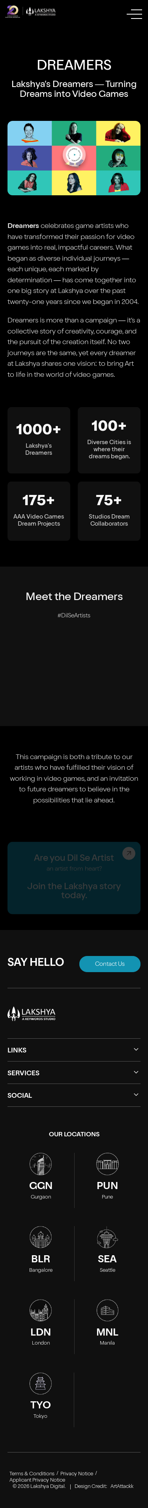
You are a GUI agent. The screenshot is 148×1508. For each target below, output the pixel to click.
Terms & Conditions (31, 1474)
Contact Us (110, 964)
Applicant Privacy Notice (37, 1480)
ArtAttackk (122, 1486)
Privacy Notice (76, 1474)
